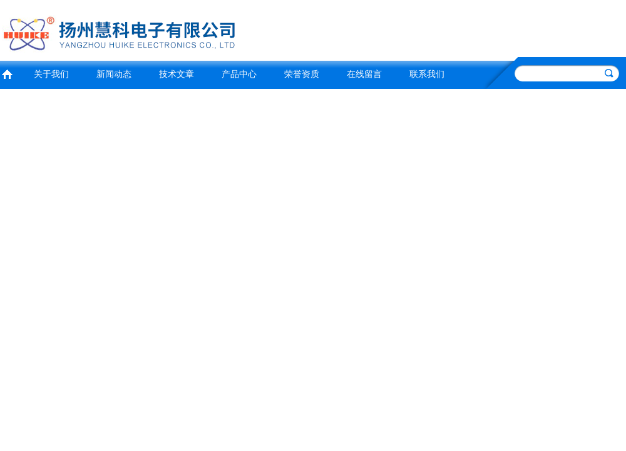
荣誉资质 (301, 74)
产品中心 (239, 74)
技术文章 (176, 74)
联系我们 (426, 74)
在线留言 (364, 74)
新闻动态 (113, 74)
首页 (7, 73)
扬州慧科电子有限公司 (153, 28)
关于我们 (51, 74)
